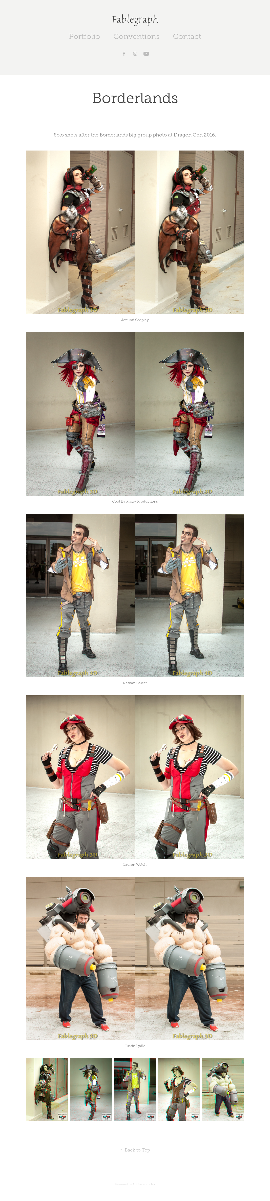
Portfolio (84, 36)
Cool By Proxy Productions (135, 501)
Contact (187, 36)
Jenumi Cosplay (135, 320)
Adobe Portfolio (144, 1184)
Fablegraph (135, 19)
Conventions (136, 36)
